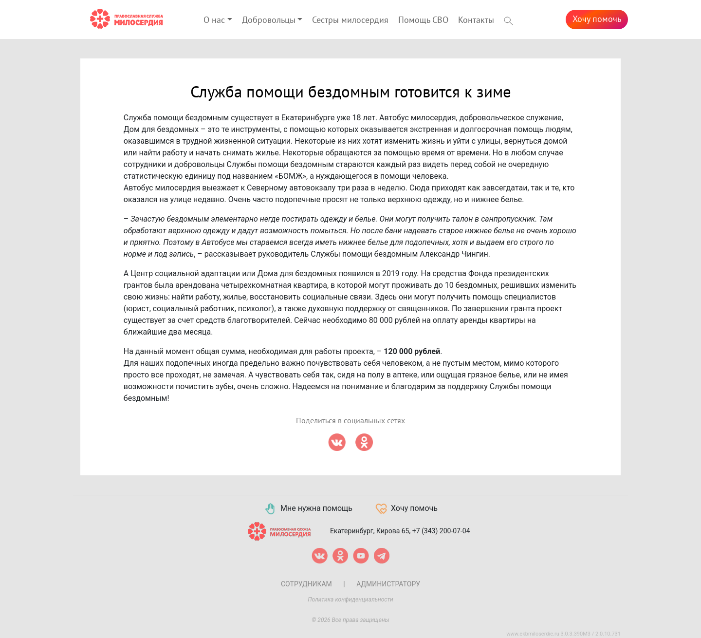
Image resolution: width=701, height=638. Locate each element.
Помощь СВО (423, 20)
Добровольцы (268, 20)
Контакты (476, 20)
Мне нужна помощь (307, 509)
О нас (214, 20)
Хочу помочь (596, 19)
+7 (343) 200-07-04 (441, 530)
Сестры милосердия (350, 20)
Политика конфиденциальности (350, 599)
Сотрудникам (306, 584)
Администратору (388, 584)
